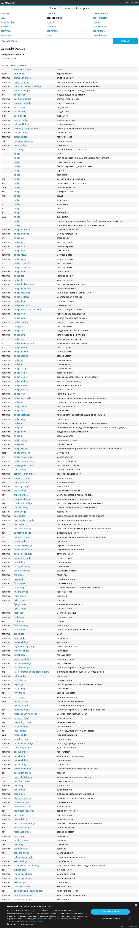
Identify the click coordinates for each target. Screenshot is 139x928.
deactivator (6, 35)
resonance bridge (22, 832)
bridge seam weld (22, 398)
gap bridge (19, 634)
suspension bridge (23, 899)
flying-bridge (20, 604)
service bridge (21, 861)
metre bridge (20, 730)
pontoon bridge (21, 802)
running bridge (21, 840)
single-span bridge (23, 878)
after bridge (19, 73)
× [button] (136, 905)
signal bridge (20, 869)
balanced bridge (21, 124)
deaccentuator (100, 18)
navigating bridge (22, 747)
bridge (17, 153)
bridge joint (19, 326)
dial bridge (19, 524)
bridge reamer (20, 372)
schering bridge (21, 853)
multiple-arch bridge (23, 743)
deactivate (6, 31)
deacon (96, 22)
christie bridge (21, 495)
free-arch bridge (21, 625)
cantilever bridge (22, 478)
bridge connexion (22, 267)
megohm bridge (21, 726)
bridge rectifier (21, 381)
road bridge (19, 836)
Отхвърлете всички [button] (110, 918)
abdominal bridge (22, 69)
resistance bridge (22, 827)
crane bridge (20, 511)
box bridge (19, 149)
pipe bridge (19, 794)
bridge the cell (21, 431)
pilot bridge (19, 789)
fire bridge (19, 575)
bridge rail (18, 360)
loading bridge (21, 701)
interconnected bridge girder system (31, 672)
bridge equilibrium (22, 288)
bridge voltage (21, 440)
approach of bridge (23, 103)
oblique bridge (21, 752)
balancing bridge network (26, 128)
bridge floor (19, 301)
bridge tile (18, 436)
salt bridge (19, 844)
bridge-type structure (24, 465)
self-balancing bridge (24, 857)
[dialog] (69, 915)
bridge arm (19, 238)
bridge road (19, 394)
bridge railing (20, 368)
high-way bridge (21, 650)
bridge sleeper (21, 406)
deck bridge (19, 516)
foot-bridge (19, 621)
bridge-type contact (23, 457)
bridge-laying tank (22, 452)
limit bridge (19, 693)
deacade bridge (54, 18)
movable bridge (21, 739)
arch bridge (19, 107)
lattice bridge (20, 680)
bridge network (21, 351)
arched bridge (20, 111)
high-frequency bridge (24, 646)
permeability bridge (23, 777)
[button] (47, 924)
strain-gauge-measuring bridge (28, 891)
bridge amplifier (21, 233)
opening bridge (21, 760)
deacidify (51, 22)
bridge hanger (20, 318)
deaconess (6, 26)
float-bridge (19, 583)
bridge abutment (22, 229)
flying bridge (20, 596)
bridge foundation (22, 305)
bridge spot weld (22, 415)
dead (49, 35)
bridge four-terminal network (27, 309)
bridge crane (20, 271)
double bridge (20, 541)
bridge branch (20, 250)
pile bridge (19, 785)
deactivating (53, 31)
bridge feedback (21, 297)
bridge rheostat (21, 389)
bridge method (21, 347)
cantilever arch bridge (24, 474)
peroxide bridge (21, 781)
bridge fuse (19, 314)
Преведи (125, 41)
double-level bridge (23, 558)
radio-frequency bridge (25, 811)
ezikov (8, 2)
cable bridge (20, 469)
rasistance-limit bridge (24, 823)
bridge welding (21, 448)
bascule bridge (21, 132)
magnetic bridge (22, 709)
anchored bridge (22, 82)
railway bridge (20, 819)
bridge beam (20, 242)
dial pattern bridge (22, 528)
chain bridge (20, 490)
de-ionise (5, 13)
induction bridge (22, 667)
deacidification (8, 22)
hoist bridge (19, 655)
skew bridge (20, 882)
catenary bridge (21, 486)
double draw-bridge (23, 545)
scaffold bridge (21, 848)
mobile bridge (20, 735)
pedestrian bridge (22, 773)
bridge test (19, 423)
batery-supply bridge (24, 141)
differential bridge (22, 533)
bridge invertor (21, 322)
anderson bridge (22, 90)
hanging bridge (21, 642)
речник (125, 2)
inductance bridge (22, 663)
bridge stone (20, 419)
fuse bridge (19, 629)
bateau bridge (20, 137)
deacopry (51, 26)
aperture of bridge (22, 99)
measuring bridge (22, 722)
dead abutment (100, 35)
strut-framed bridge (23, 895)
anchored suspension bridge (27, 86)
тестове (134, 2)
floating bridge (21, 591)
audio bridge (20, 116)
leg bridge (18, 684)
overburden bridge (22, 768)
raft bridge (19, 815)
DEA (3, 18)
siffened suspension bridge (27, 865)
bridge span (19, 410)
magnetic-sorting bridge (25, 714)
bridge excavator (22, 292)
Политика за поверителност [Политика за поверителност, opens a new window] (31, 921)
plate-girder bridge (23, 798)
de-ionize (51, 13)
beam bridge (20, 145)
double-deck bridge (23, 554)
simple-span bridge (23, 874)
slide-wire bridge (22, 886)
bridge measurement (24, 343)
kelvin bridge (20, 676)
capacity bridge (21, 482)
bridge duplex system (24, 284)
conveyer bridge (21, 507)
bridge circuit (20, 255)
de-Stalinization (100, 13)
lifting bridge (20, 688)
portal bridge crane (23, 806)
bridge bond (20, 246)
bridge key (19, 339)
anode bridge (20, 94)
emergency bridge (22, 566)
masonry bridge (21, 718)
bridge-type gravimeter (25, 461)
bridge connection (22, 263)
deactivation (99, 31)
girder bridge (20, 638)
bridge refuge (20, 385)
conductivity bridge (23, 503)
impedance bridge (22, 659)
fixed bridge (19, 579)
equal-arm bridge (22, 570)
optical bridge (20, 764)
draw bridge (19, 562)
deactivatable (99, 26)
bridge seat (19, 402)
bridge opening (21, 356)
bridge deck (19, 276)
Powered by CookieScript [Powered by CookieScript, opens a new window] (127, 927)
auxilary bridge (21, 120)
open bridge (19, 756)
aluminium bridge (22, 78)
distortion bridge (22, 537)
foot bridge (19, 613)
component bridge (23, 499)
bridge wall (19, 444)
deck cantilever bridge (24, 520)
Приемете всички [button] (110, 912)
